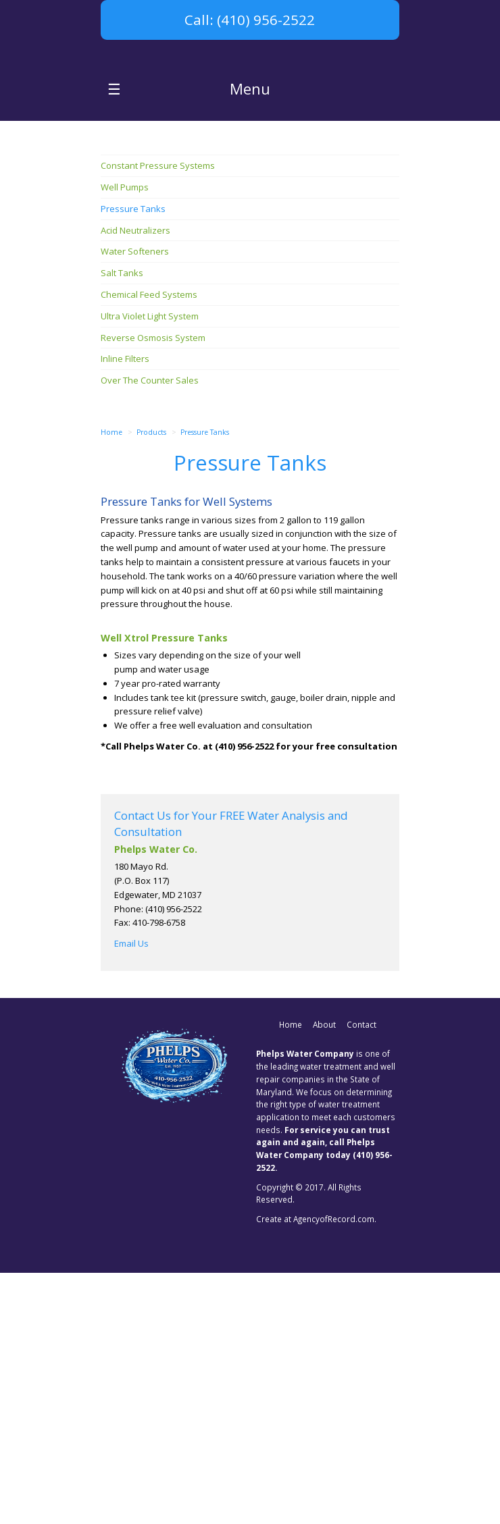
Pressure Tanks (204, 683)
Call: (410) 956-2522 (249, 19)
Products (151, 683)
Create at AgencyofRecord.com (315, 1470)
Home (111, 683)
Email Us (131, 1195)
